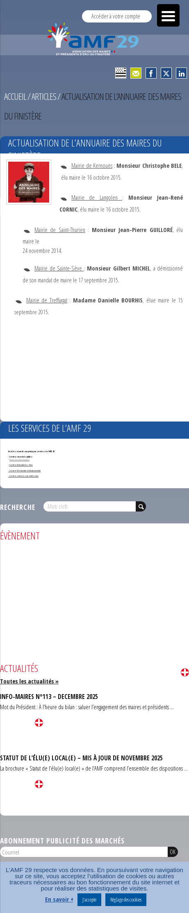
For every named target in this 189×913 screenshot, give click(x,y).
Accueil (15, 96)
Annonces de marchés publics (19, 459)
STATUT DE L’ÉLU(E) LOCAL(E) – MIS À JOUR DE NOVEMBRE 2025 (81, 758)
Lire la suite (185, 672)
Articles (44, 96)
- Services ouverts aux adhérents (23, 476)
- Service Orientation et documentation (24, 470)
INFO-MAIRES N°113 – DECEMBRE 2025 (49, 696)
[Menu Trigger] (168, 15)
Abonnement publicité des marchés (62, 840)
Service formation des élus (21, 465)
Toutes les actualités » (29, 681)
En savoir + (59, 899)
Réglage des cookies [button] (125, 899)
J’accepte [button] (89, 899)
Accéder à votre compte (115, 16)
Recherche (17, 507)
